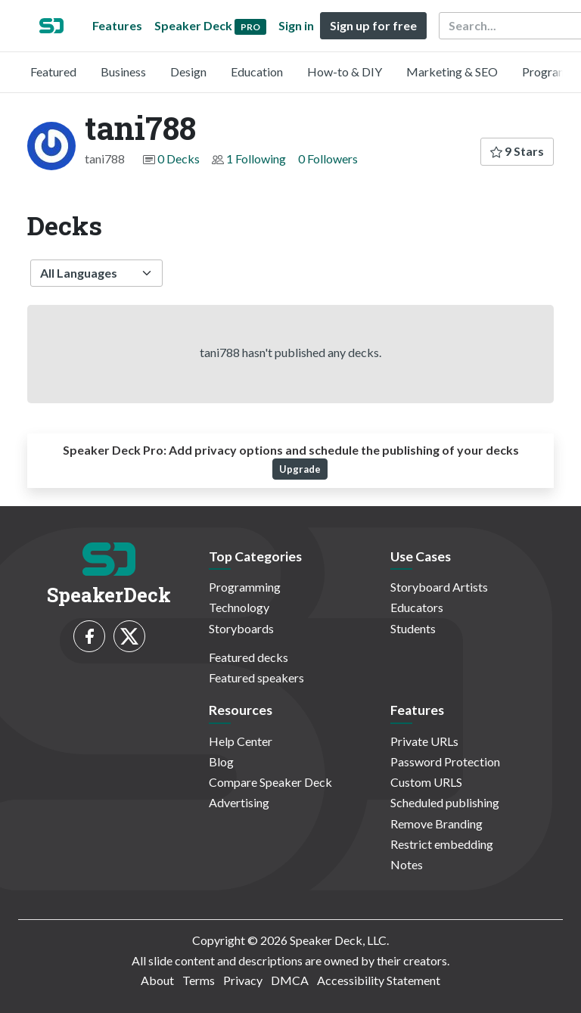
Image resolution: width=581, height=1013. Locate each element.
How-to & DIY (344, 71)
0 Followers (328, 158)
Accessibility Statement (378, 980)
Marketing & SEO (452, 71)
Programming (245, 587)
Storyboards (241, 628)
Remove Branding (436, 823)
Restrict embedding (441, 844)
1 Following (256, 158)
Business (123, 71)
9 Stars (517, 151)
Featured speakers (256, 677)
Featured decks (248, 657)
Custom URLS (426, 782)
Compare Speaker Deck (270, 782)
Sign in (296, 25)
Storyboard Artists (439, 587)
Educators (416, 607)
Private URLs (424, 741)
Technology (239, 607)
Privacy (243, 980)
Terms (198, 980)
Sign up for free (373, 25)
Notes (406, 864)
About (157, 980)
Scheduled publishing (444, 802)
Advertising (239, 802)
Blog (221, 761)
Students (413, 628)
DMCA (290, 980)
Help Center (240, 741)
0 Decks (178, 158)
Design (188, 71)
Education (257, 71)
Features (117, 25)
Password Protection (445, 761)
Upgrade (300, 469)
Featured (53, 71)
